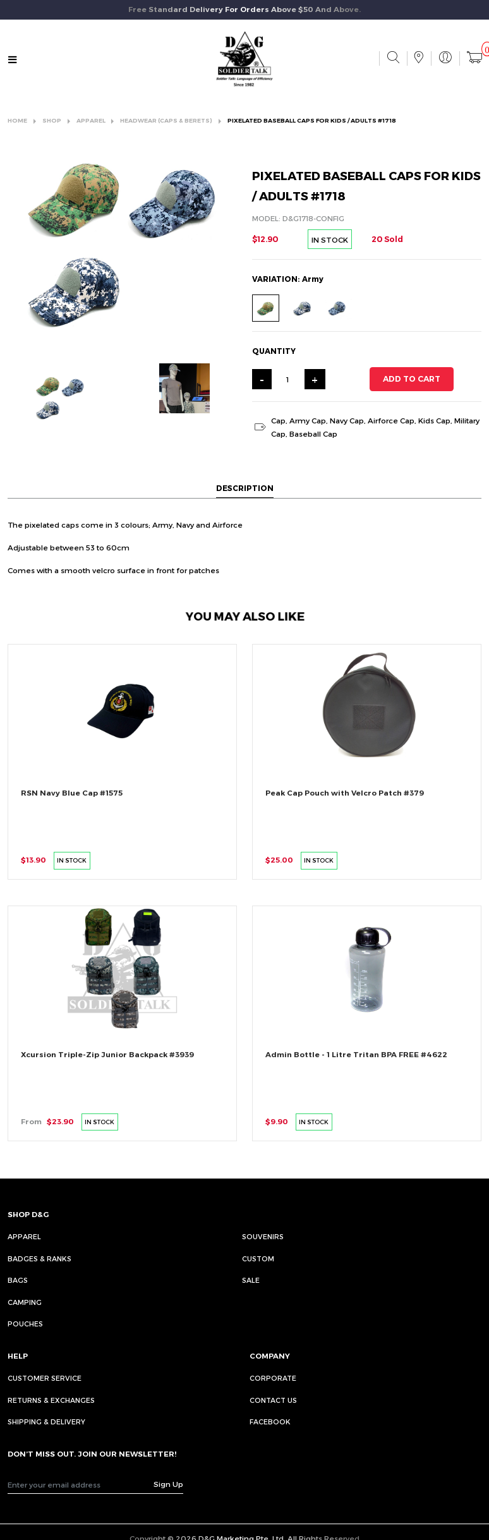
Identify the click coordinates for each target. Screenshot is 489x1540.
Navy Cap (347, 420)
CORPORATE (273, 1378)
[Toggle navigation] (12, 59)
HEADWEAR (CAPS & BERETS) (166, 120)
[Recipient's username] (81, 1484)
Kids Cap (434, 420)
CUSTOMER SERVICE (45, 1378)
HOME (17, 120)
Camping (25, 1302)
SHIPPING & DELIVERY (46, 1421)
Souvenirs (263, 1236)
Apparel (24, 1236)
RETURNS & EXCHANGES (51, 1400)
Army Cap (307, 420)
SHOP (51, 120)
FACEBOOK (270, 1421)
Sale (251, 1280)
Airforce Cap (391, 420)
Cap (278, 420)
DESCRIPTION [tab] (245, 487)
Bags (18, 1280)
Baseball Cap (313, 433)
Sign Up (168, 1483)
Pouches (25, 1323)
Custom (258, 1258)
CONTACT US (273, 1400)
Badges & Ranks (39, 1258)
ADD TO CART (411, 379)
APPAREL (91, 120)
